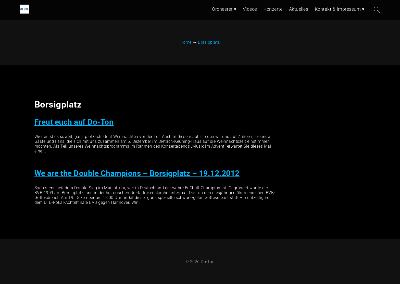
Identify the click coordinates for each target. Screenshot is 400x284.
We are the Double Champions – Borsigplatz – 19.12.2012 (137, 173)
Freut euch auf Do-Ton (74, 121)
